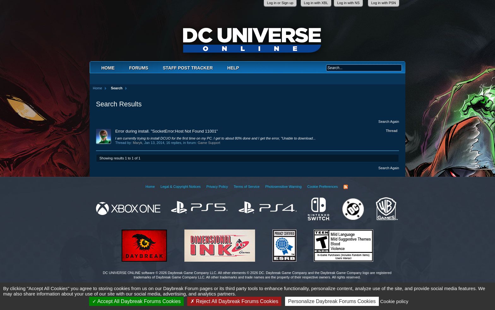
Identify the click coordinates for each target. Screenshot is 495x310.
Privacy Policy (217, 186)
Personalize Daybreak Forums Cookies (332, 301)
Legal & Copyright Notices (180, 186)
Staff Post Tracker (188, 67)
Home (108, 67)
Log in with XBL (316, 3)
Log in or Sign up (280, 3)
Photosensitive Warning (283, 186)
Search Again (389, 121)
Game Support (209, 143)
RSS (345, 187)
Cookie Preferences (322, 186)
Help (233, 67)
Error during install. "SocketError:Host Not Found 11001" (166, 131)
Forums (138, 67)
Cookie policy (394, 301)
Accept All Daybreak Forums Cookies (136, 301)
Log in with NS (348, 3)
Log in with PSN (383, 3)
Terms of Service (246, 186)
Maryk (137, 143)
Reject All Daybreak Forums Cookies (234, 301)
